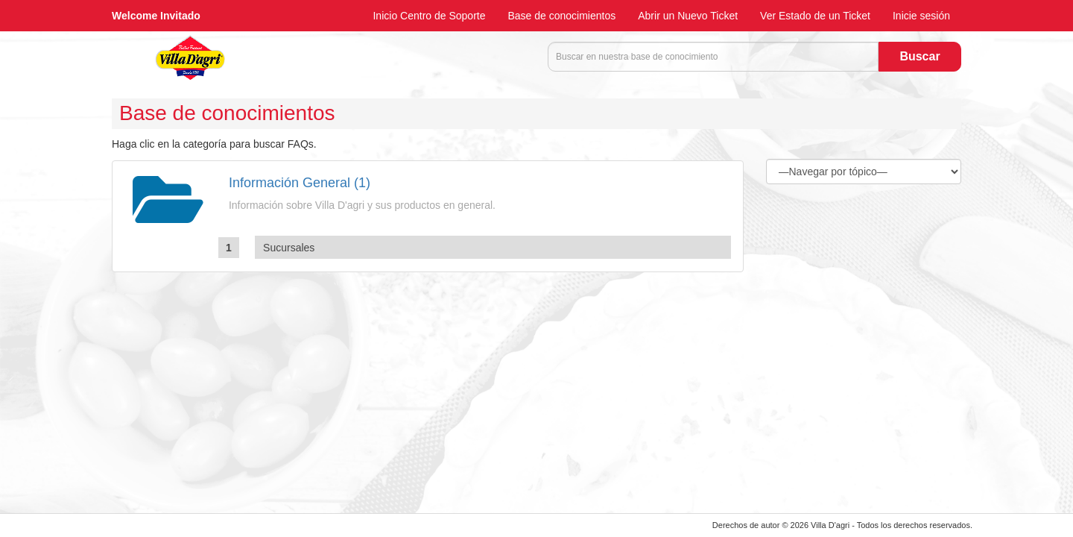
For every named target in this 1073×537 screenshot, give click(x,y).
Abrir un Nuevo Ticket (688, 16)
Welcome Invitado (156, 16)
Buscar (919, 56)
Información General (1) (299, 182)
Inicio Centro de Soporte (429, 16)
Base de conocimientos (561, 16)
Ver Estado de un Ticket (815, 16)
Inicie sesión (921, 16)
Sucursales (288, 248)
